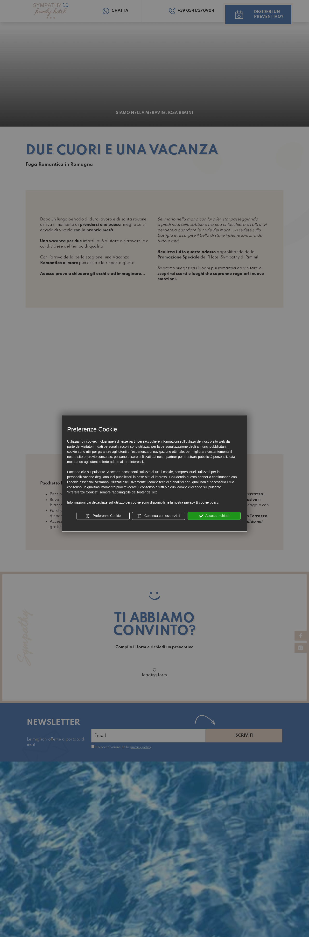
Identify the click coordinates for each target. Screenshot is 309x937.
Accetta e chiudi (214, 516)
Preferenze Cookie (103, 516)
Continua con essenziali (158, 516)
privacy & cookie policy (201, 502)
